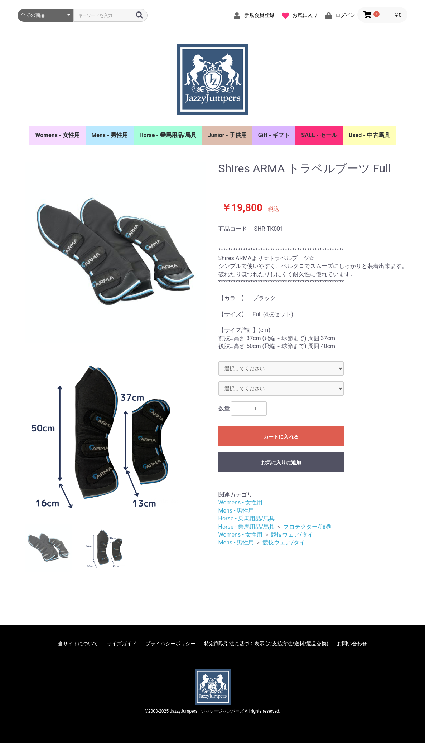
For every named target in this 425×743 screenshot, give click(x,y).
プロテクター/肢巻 (307, 526)
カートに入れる (281, 437)
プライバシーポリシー (170, 643)
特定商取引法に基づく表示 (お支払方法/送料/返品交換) (266, 643)
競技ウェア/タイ (292, 534)
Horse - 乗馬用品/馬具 (167, 135)
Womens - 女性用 (57, 135)
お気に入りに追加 (281, 462)
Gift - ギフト (274, 135)
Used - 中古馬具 (369, 135)
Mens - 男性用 (109, 135)
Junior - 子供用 (227, 135)
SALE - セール (319, 135)
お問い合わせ (352, 643)
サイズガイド (122, 643)
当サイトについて (78, 643)
